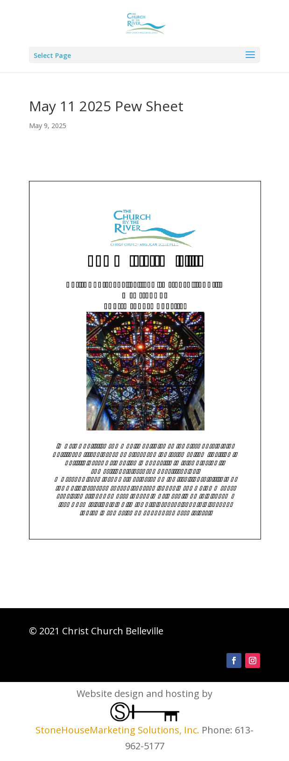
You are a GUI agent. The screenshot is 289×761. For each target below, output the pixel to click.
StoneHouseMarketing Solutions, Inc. (117, 730)
